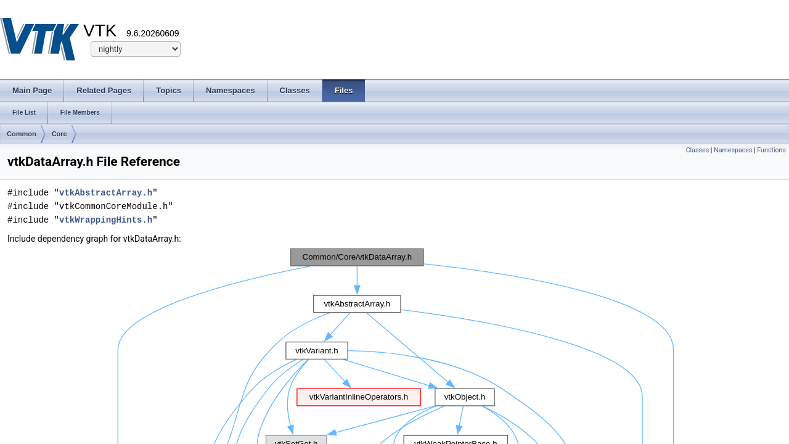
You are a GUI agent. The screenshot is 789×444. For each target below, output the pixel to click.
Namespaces (733, 150)
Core (59, 134)
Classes (697, 150)
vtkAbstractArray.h (105, 193)
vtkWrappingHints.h (105, 220)
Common (21, 134)
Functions (771, 150)
